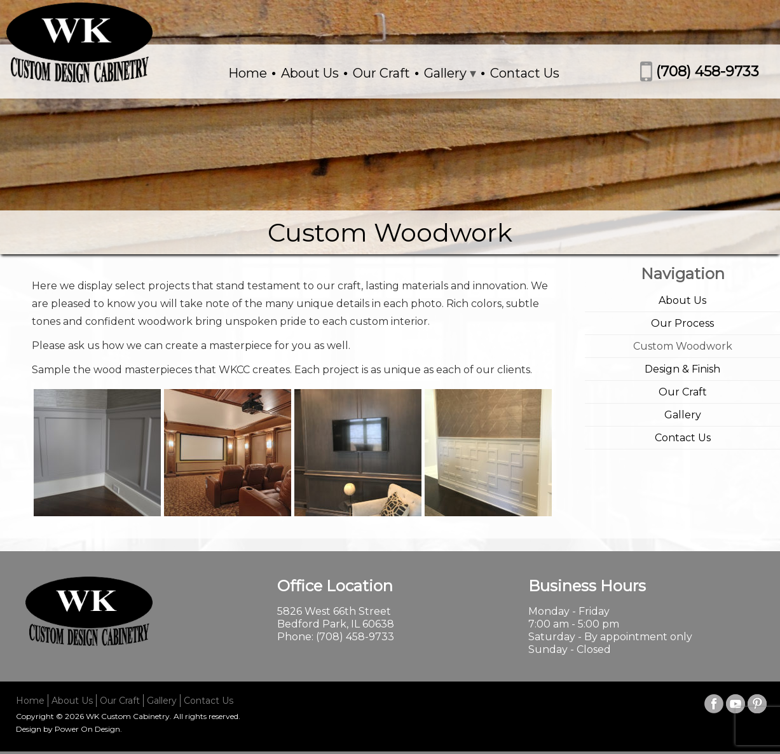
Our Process (682, 323)
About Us (310, 73)
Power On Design (87, 729)
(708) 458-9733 (707, 71)
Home (247, 73)
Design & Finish (682, 369)
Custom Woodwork (682, 346)
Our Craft (381, 73)
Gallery (445, 73)
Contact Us (524, 73)
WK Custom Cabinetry (128, 716)
